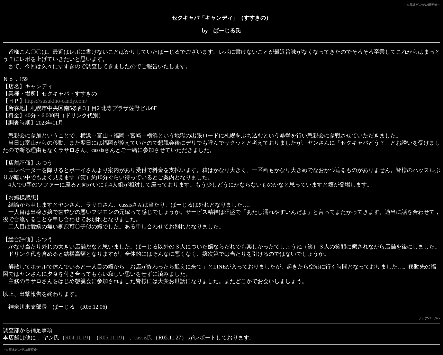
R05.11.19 (110, 337)
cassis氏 (143, 337)
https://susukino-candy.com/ (56, 101)
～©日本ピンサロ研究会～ (422, 5)
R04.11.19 (76, 337)
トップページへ (429, 318)
